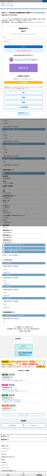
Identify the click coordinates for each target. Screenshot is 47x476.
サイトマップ (4, 451)
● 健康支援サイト (5, 439)
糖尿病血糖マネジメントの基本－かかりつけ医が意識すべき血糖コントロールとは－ (15, 390)
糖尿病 (5, 385)
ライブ (11, 374)
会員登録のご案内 (5, 446)
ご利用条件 (3, 462)
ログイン (23, 474)
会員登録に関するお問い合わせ (8, 457)
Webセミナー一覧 (23, 415)
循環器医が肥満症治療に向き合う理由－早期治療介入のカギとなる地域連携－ (12, 400)
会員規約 (3, 459)
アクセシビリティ (5, 465)
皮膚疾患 (5, 405)
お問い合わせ (4, 454)
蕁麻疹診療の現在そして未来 (9, 410)
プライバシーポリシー (6, 468)
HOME (8, 474)
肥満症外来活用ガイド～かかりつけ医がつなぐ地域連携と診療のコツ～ (14, 379)
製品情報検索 (39, 474)
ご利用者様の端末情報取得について (9, 470)
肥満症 (5, 374)
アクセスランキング (5, 448)
